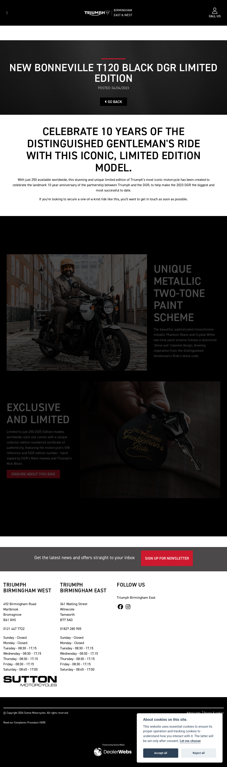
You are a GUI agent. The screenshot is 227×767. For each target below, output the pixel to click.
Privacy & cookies (214, 713)
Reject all (199, 753)
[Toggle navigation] (7, 13)
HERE (42, 722)
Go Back (113, 101)
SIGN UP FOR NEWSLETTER (167, 558)
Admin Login (193, 713)
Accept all (160, 753)
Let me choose (190, 741)
